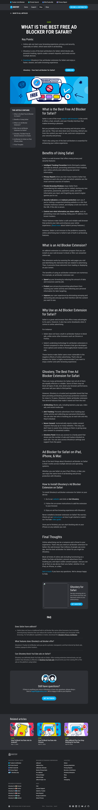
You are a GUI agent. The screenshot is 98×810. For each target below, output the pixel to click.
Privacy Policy (49, 806)
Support (33, 7)
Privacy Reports (68, 767)
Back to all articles (19, 13)
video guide (56, 519)
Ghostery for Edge (14, 795)
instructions (57, 517)
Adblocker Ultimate (41, 767)
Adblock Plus (39, 765)
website (56, 499)
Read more (56, 225)
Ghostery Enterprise (69, 772)
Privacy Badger (40, 775)
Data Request (39, 793)
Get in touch (47, 571)
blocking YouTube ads (47, 660)
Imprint (55, 806)
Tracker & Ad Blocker (17, 2)
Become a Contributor (78, 7)
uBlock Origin (39, 777)
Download (27, 60)
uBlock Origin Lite (41, 779)
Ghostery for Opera (14, 793)
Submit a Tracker (40, 791)
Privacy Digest (62, 2)
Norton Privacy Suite (41, 770)
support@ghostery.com (39, 691)
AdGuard (38, 763)
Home (26, 7)
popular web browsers (69, 119)
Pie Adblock (39, 772)
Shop (47, 7)
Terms (43, 806)
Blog (41, 7)
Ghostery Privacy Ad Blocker (67, 635)
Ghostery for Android (14, 798)
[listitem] (22, 734)
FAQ (37, 786)
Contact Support (40, 788)
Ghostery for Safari (14, 791)
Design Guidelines (41, 795)
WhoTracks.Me (47, 2)
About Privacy (40, 798)
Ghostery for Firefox (14, 788)
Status (65, 763)
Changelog (67, 779)
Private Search (33, 2)
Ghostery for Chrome (14, 786)
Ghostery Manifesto (69, 765)
